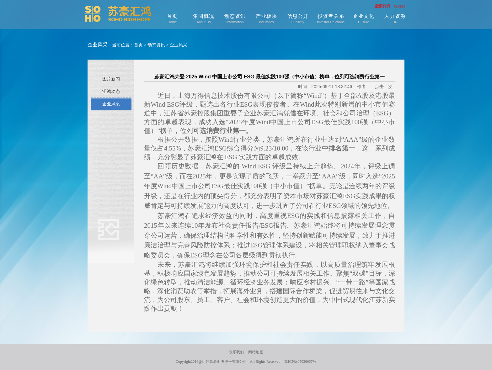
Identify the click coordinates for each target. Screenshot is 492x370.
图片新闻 (111, 79)
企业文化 (363, 18)
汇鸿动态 (111, 91)
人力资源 (395, 18)
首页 (172, 18)
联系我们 (236, 352)
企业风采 (178, 45)
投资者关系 (330, 18)
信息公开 (297, 18)
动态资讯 (235, 18)
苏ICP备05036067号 (300, 361)
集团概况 (203, 18)
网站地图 (255, 352)
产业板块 (266, 18)
